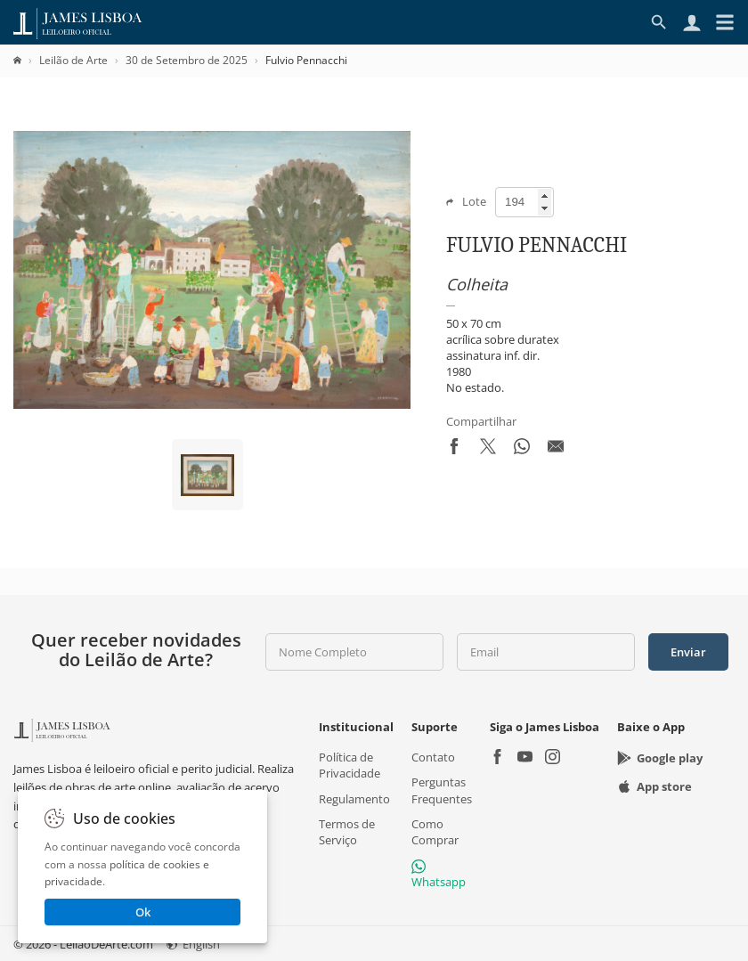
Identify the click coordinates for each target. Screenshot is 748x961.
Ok (142, 912)
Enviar (688, 652)
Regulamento (354, 798)
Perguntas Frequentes (441, 790)
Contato (433, 757)
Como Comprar (435, 831)
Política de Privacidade (349, 765)
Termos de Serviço (347, 831)
